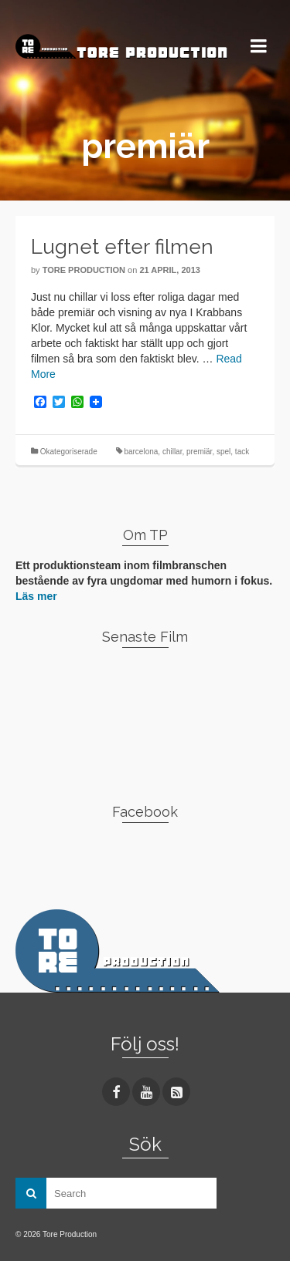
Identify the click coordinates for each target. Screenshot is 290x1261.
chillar (172, 451)
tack (242, 451)
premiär (199, 451)
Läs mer (36, 596)
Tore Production (84, 270)
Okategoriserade (68, 451)
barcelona (141, 451)
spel (223, 451)
